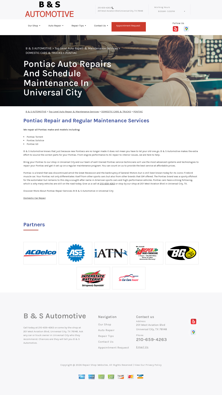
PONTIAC (71, 53)
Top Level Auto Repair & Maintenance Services (86, 48)
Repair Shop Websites (95, 364)
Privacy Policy (154, 364)
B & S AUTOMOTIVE (39, 48)
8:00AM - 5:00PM (166, 11)
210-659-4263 (104, 7)
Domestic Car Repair (34, 198)
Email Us (142, 347)
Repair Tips (78, 25)
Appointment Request (128, 25)
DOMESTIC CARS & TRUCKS (44, 53)
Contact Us (100, 25)
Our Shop (33, 25)
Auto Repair (54, 25)
